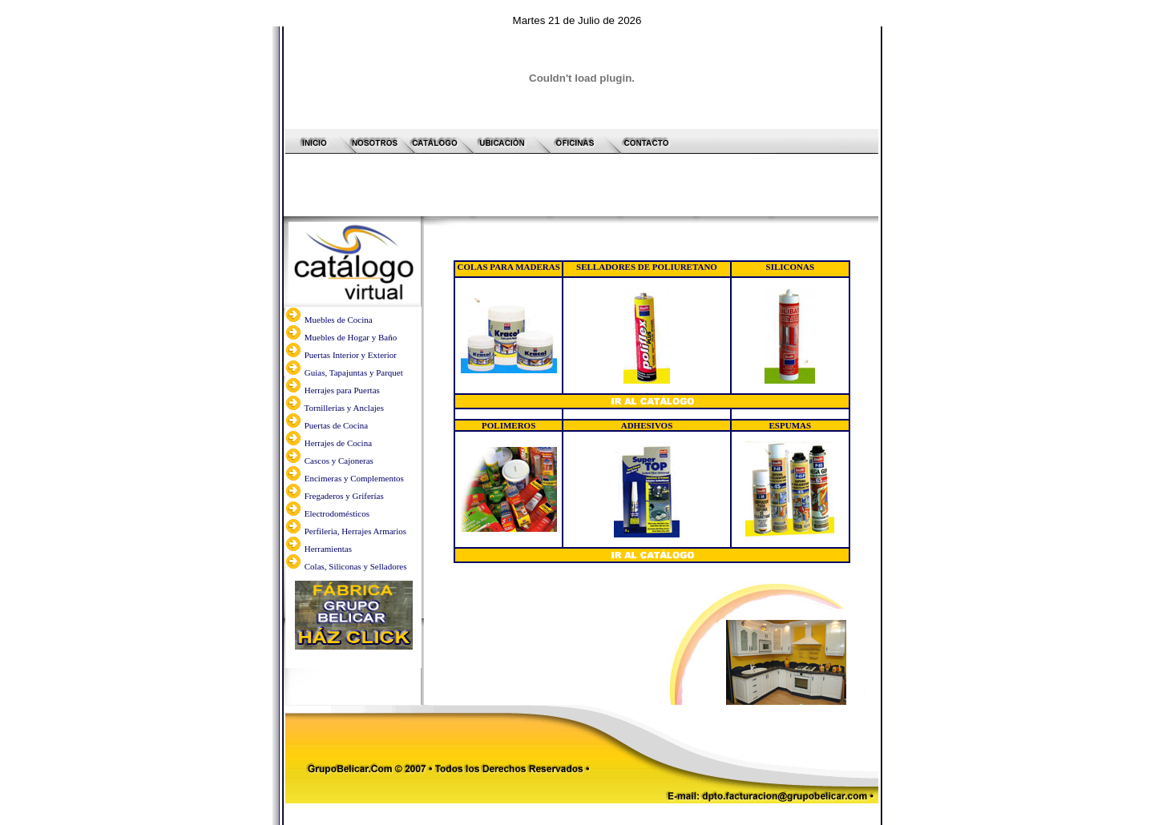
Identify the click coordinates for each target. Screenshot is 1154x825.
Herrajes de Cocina (338, 380)
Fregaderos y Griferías (344, 433)
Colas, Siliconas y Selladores (354, 504)
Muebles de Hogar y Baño (351, 275)
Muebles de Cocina (339, 257)
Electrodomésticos (337, 451)
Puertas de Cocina (335, 363)
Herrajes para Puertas (342, 327)
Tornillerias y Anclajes (344, 345)
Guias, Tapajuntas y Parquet (354, 310)
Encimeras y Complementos (354, 416)
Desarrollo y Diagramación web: (581, 761)
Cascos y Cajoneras (339, 398)
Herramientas (328, 486)
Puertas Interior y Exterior (351, 292)
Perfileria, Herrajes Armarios (354, 468)
